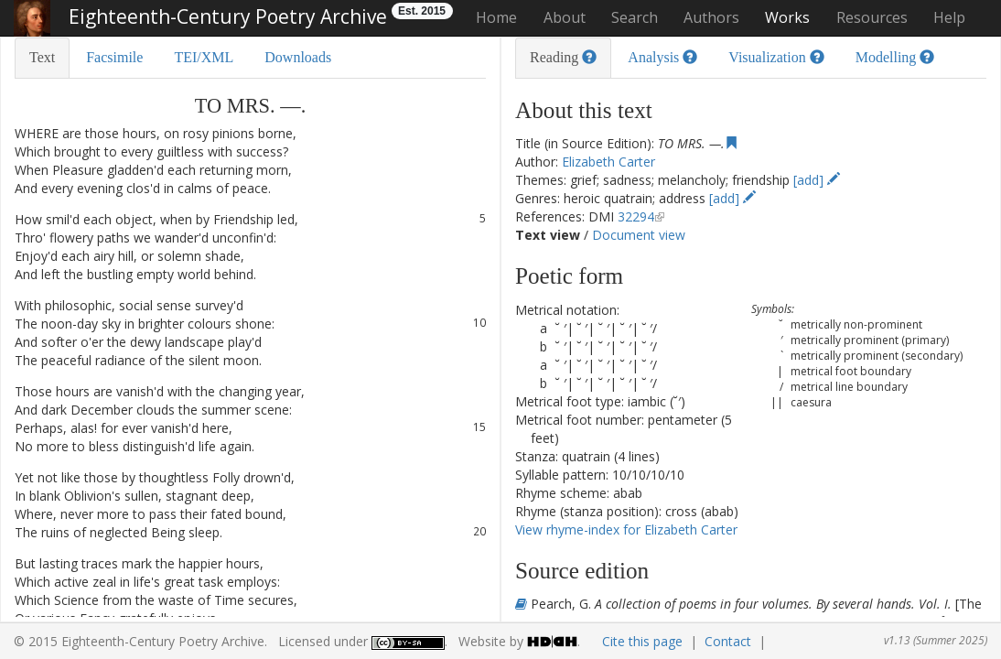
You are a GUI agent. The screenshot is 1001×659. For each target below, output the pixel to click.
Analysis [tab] (662, 57)
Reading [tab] (563, 57)
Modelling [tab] (895, 57)
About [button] (565, 17)
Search (634, 17)
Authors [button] (711, 17)
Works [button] (787, 17)
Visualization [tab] (775, 57)
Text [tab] (42, 57)
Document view (638, 234)
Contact (728, 641)
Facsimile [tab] (114, 57)
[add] (816, 180)
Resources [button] (872, 17)
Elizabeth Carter (608, 161)
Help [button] (949, 17)
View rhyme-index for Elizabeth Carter (626, 529)
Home (496, 17)
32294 (636, 216)
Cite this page (642, 641)
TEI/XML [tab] (203, 57)
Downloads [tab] (297, 57)
